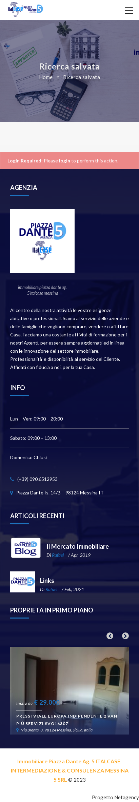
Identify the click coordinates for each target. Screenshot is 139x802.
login (64, 160)
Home (46, 77)
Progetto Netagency (115, 797)
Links (47, 580)
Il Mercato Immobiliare (77, 546)
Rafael (58, 555)
